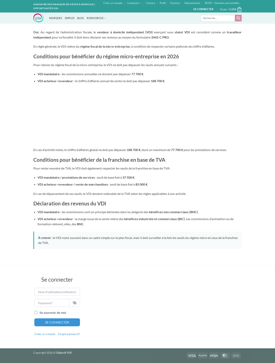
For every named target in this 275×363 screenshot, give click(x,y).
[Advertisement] (137, 115)
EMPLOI (70, 18)
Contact (150, 3)
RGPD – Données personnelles (222, 3)
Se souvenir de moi (52, 312)
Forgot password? (69, 334)
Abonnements (192, 3)
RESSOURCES (96, 18)
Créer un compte (112, 3)
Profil (163, 3)
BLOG (80, 18)
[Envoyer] (238, 18)
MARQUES (55, 18)
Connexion (134, 3)
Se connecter (57, 322)
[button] (203, 9)
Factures (175, 3)
